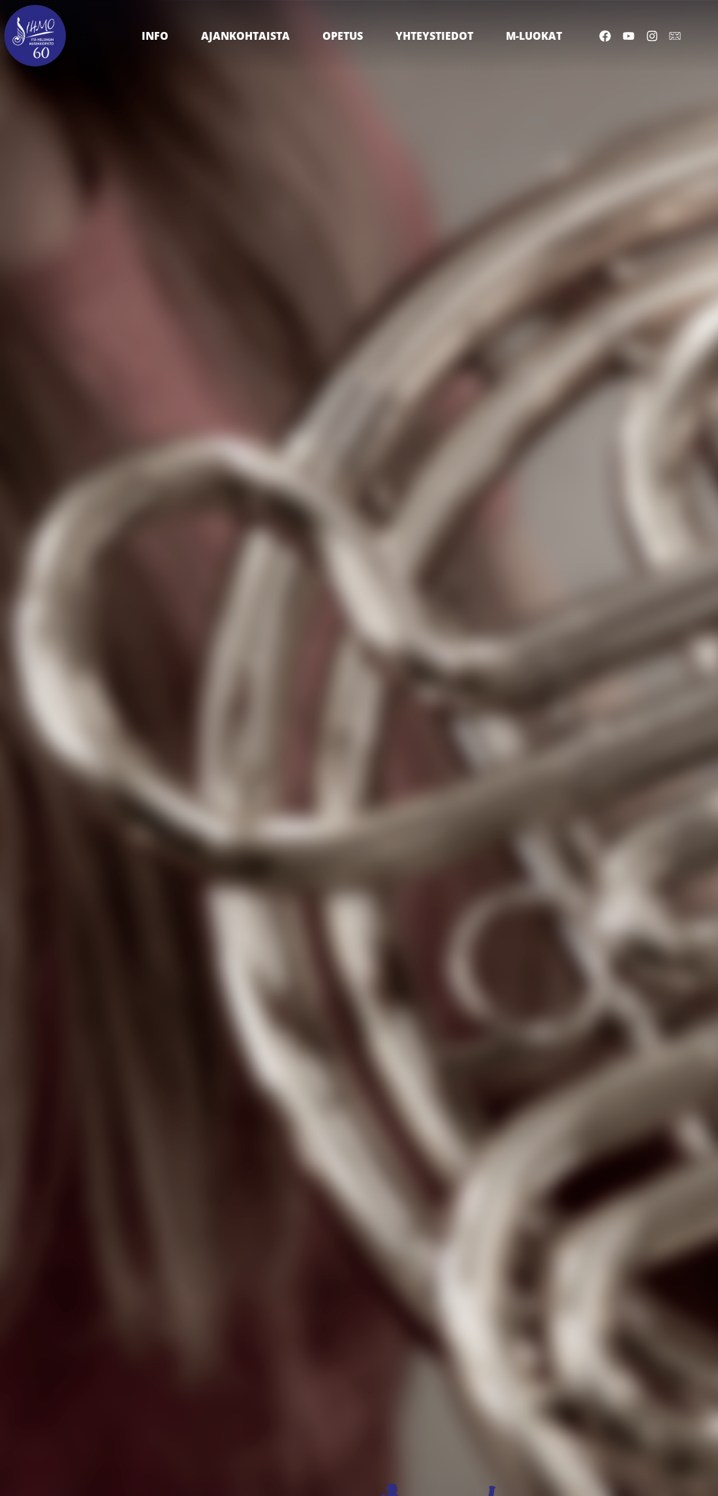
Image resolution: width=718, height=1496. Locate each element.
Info (158, 35)
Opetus (345, 35)
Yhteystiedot (438, 35)
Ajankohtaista (248, 35)
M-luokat (537, 35)
